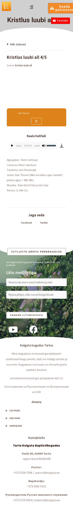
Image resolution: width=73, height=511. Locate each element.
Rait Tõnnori (23, 113)
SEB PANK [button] (12, 418)
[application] (33, 145)
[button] (31, 7)
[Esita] (12, 145)
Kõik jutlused (16, 44)
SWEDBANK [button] (13, 426)
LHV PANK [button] (12, 411)
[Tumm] (44, 145)
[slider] (28, 146)
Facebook (26, 222)
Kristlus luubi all (23, 65)
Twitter (44, 222)
